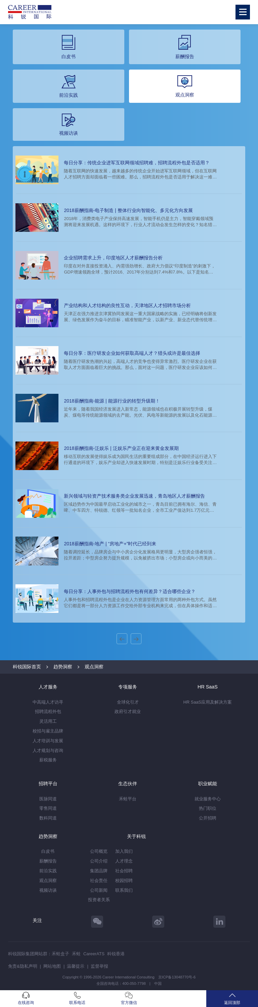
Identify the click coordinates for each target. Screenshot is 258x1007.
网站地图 (52, 966)
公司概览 (99, 851)
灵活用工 (48, 721)
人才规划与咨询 (48, 750)
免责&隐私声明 (22, 966)
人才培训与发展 (48, 740)
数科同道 (48, 818)
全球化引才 (128, 702)
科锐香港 (116, 953)
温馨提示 (75, 966)
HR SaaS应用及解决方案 (207, 702)
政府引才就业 (128, 711)
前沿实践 (48, 870)
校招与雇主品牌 (48, 730)
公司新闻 (99, 890)
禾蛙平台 (127, 798)
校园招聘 (124, 880)
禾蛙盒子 (60, 953)
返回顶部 (232, 998)
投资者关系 (99, 899)
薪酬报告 (48, 861)
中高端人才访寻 (48, 702)
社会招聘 (124, 870)
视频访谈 (48, 890)
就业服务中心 (208, 798)
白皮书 (47, 851)
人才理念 (124, 861)
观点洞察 (94, 666)
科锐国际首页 (27, 666)
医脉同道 (48, 798)
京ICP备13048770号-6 (177, 977)
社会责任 (99, 880)
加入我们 (124, 851)
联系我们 (124, 890)
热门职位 (207, 808)
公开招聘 (207, 818)
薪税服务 (48, 759)
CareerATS (93, 953)
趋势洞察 (62, 666)
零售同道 (48, 808)
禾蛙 (76, 953)
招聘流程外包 (48, 711)
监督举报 (99, 966)
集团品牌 (99, 870)
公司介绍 (99, 861)
